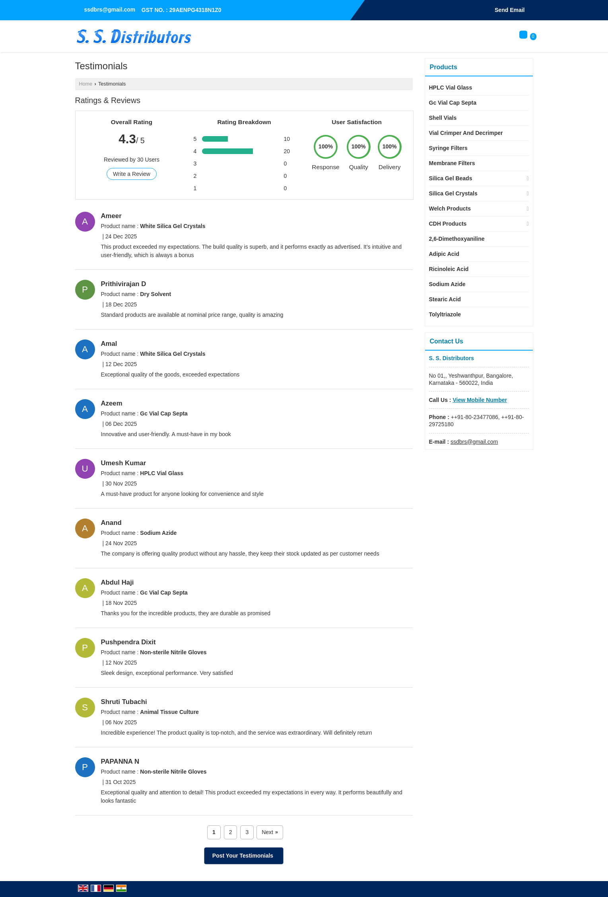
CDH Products (448, 223)
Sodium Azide (447, 284)
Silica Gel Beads (450, 178)
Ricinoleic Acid (449, 269)
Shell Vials (443, 118)
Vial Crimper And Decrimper (466, 133)
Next (270, 832)
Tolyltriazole (445, 314)
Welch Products (450, 208)
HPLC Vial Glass (450, 87)
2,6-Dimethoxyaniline (457, 239)
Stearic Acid (445, 299)
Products (443, 67)
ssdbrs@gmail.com (110, 9)
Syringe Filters (448, 148)
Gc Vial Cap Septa (453, 102)
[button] (480, 400)
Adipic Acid (444, 254)
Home (86, 84)
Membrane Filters (452, 163)
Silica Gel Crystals (453, 193)
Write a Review (131, 174)
